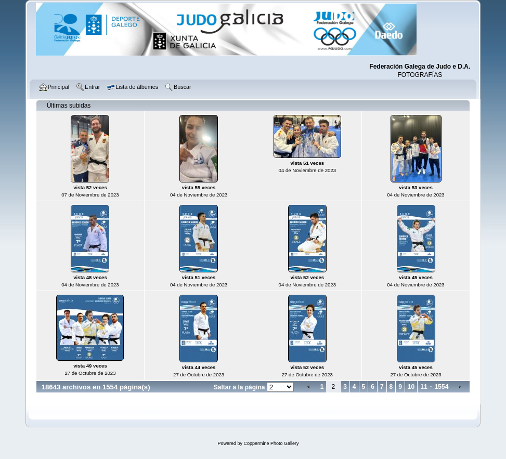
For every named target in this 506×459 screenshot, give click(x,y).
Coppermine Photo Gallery (271, 443)
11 (423, 386)
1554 (442, 386)
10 (411, 386)
